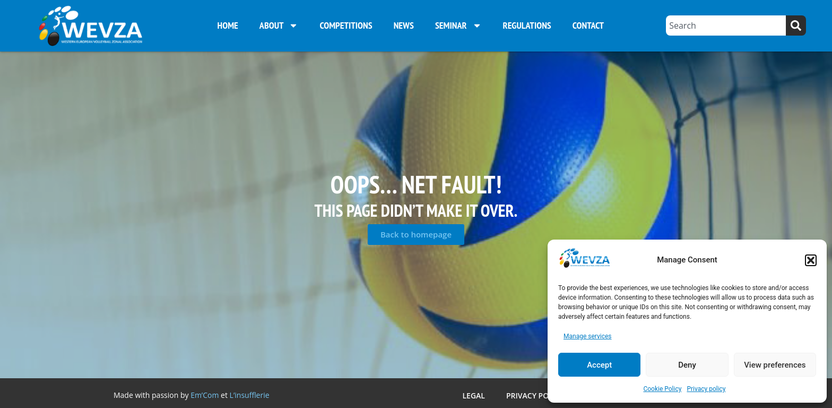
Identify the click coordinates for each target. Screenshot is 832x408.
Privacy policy (706, 389)
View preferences (774, 365)
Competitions (345, 25)
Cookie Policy (662, 389)
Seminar (458, 25)
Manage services (588, 336)
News (404, 25)
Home (228, 25)
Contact (588, 25)
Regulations (527, 25)
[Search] (796, 25)
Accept (599, 365)
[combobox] (726, 25)
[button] (810, 260)
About (279, 25)
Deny (687, 365)
